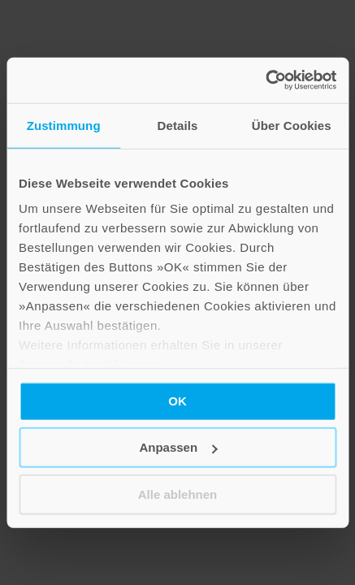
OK (177, 400)
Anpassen (178, 447)
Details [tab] (178, 125)
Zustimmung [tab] (64, 125)
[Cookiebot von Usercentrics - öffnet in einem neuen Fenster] (265, 80)
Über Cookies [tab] (291, 125)
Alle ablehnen (178, 493)
